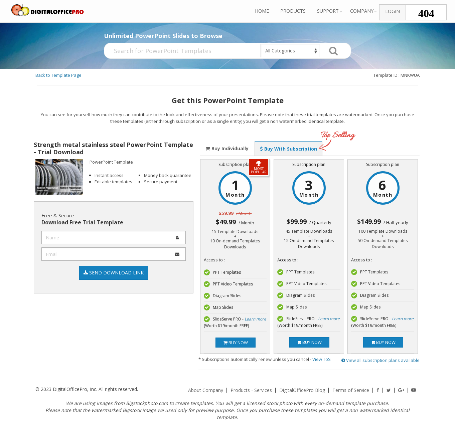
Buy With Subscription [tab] (288, 149)
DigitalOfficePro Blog (302, 390)
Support (328, 11)
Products (293, 11)
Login (392, 11)
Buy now (235, 343)
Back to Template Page (58, 75)
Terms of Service (350, 390)
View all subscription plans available (380, 360)
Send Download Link (114, 272)
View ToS (321, 359)
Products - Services (251, 390)
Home (262, 11)
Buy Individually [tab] (227, 148)
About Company (205, 390)
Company (361, 11)
